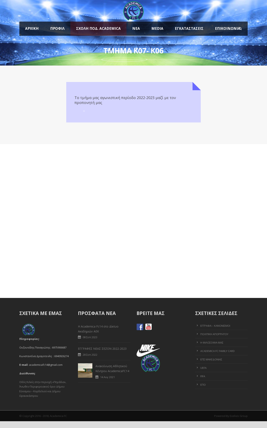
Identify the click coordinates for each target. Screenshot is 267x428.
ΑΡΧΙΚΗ (32, 28)
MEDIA (157, 28)
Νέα (136, 28)
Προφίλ (57, 28)
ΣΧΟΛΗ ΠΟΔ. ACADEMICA (98, 28)
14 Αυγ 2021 (107, 377)
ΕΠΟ (203, 384)
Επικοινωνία (227, 28)
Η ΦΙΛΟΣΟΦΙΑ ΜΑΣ (211, 342)
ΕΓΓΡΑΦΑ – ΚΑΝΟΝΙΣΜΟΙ (215, 326)
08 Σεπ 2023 (90, 337)
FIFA (202, 376)
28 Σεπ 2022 (90, 354)
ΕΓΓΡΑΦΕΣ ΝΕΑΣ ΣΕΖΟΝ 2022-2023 (102, 349)
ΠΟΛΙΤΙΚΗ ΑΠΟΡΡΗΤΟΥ (214, 334)
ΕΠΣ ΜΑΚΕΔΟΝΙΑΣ (211, 359)
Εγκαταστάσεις (189, 28)
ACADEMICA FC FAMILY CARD (217, 351)
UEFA (203, 368)
